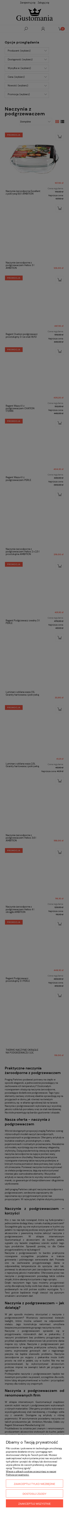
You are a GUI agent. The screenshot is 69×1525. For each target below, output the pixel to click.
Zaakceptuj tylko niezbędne (34, 1483)
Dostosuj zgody (35, 1493)
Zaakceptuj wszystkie (34, 1503)
